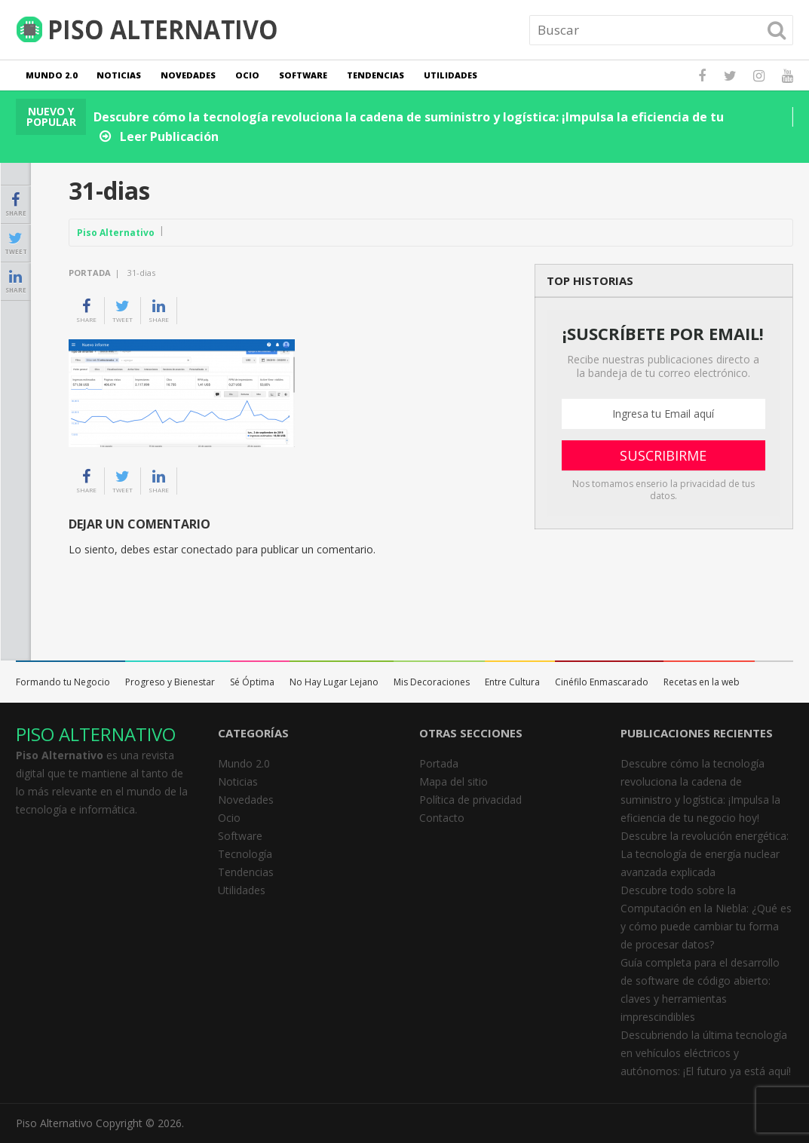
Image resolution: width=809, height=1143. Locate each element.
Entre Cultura (512, 682)
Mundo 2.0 (51, 75)
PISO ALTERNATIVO (96, 734)
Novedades (188, 75)
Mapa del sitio (453, 781)
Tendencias (375, 75)
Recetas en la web (701, 682)
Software (303, 75)
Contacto (441, 818)
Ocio (247, 75)
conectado (207, 549)
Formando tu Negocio (63, 682)
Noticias (119, 75)
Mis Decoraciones (432, 682)
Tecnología (245, 854)
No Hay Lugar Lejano (334, 682)
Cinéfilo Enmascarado (601, 682)
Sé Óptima (252, 682)
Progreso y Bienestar (170, 682)
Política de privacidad (470, 799)
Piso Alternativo (116, 232)
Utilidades (450, 75)
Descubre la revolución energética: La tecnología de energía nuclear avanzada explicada (705, 854)
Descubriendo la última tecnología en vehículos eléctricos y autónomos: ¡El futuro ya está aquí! (706, 1053)
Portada (90, 272)
